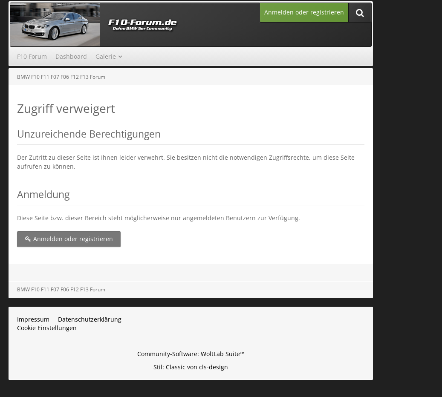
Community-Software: (191, 354)
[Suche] (360, 12)
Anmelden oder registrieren (304, 12)
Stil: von (190, 367)
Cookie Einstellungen (47, 328)
